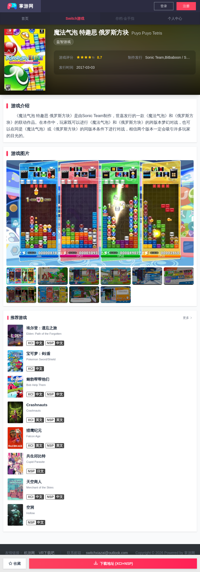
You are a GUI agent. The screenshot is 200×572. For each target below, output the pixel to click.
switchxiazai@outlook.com (107, 553)
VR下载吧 (46, 553)
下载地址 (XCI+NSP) (113, 563)
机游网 (29, 553)
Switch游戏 (75, 18)
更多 (188, 318)
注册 (186, 6)
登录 (163, 6)
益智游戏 (63, 42)
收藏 (14, 563)
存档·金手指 (124, 18)
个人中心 (175, 18)
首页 (25, 18)
